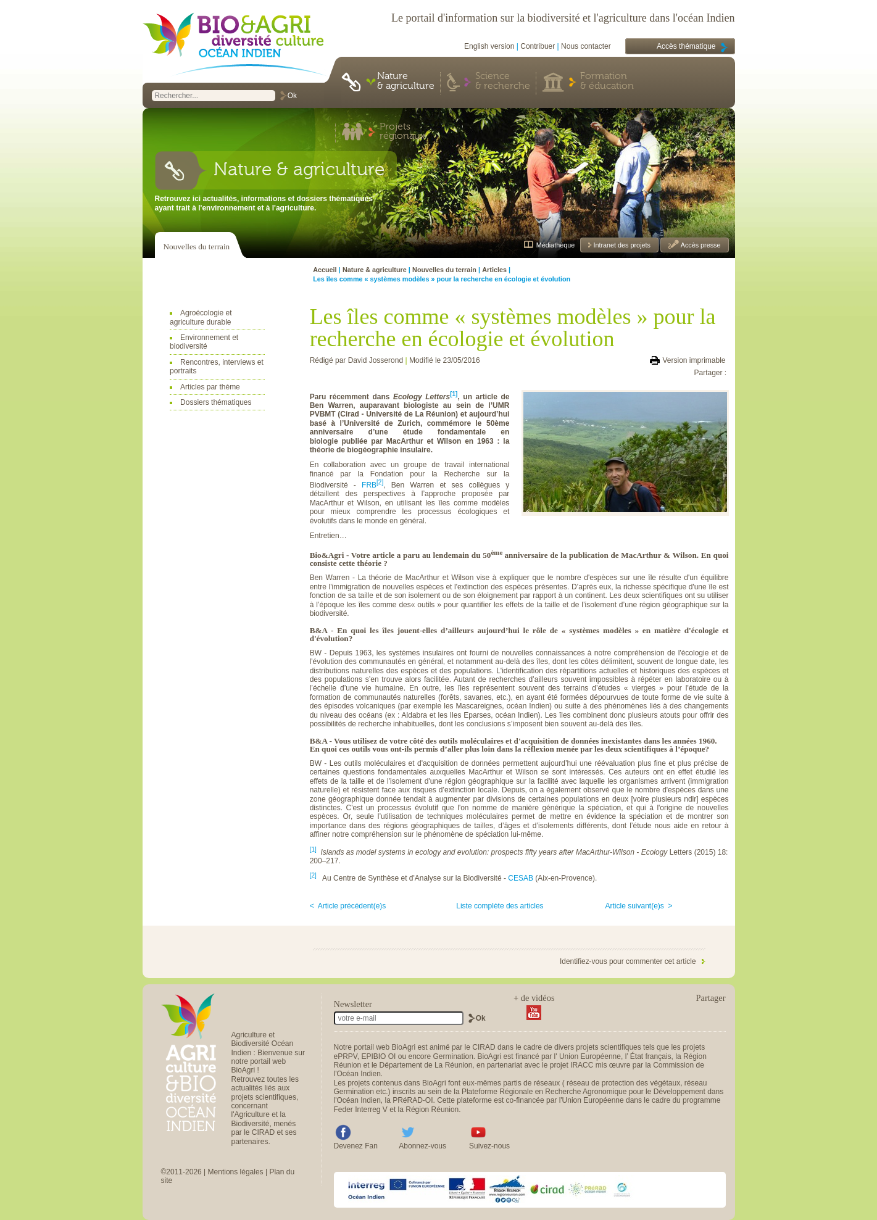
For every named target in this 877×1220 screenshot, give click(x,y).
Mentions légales (236, 1172)
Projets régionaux (402, 132)
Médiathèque (555, 245)
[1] (313, 849)
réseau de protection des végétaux (623, 1083)
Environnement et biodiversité (204, 342)
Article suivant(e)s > (639, 906)
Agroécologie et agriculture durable (200, 317)
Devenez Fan (356, 1146)
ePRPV (345, 1056)
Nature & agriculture (405, 81)
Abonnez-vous (422, 1146)
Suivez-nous (489, 1146)
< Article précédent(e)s (348, 906)
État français (650, 1056)
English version (489, 46)
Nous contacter (586, 46)
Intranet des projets (621, 245)
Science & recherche (502, 81)
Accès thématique (686, 46)
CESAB (520, 878)
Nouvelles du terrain (197, 246)
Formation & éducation (607, 81)
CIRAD (483, 1047)
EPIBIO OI (378, 1056)
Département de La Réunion (426, 1065)
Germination (453, 1056)
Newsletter (353, 1004)
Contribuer (537, 46)
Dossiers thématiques (215, 402)
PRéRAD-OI (413, 1100)
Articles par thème (210, 387)
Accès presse (699, 245)
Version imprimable (693, 360)
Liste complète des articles (499, 906)
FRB (369, 485)
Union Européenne (590, 1056)
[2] (379, 482)
